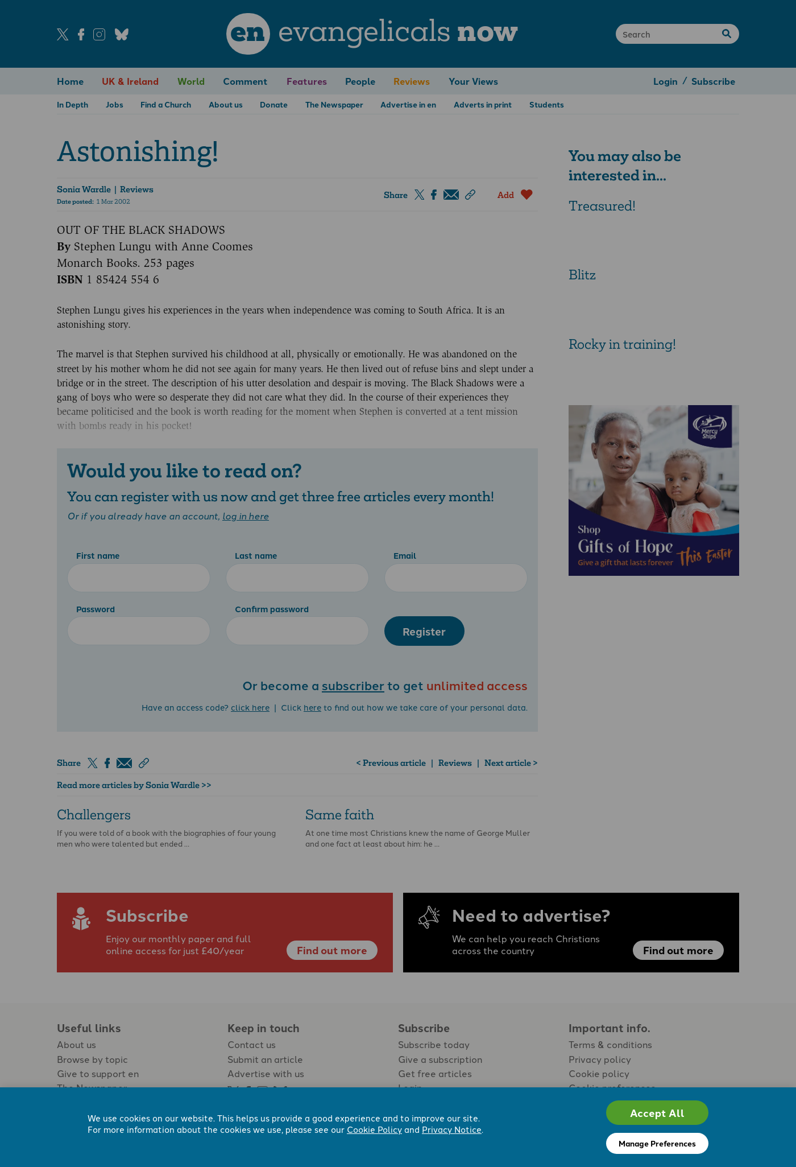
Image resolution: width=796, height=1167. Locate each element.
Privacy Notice (452, 1130)
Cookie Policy (374, 1130)
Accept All (657, 1112)
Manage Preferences (657, 1143)
